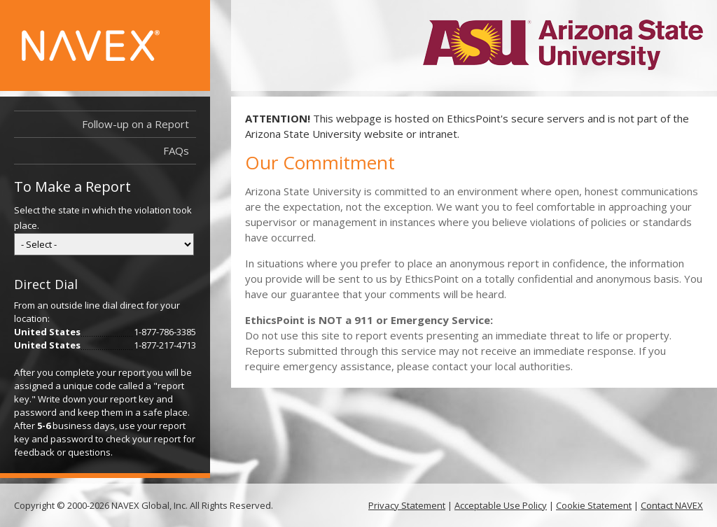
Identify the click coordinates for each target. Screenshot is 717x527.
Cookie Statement (594, 505)
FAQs (176, 150)
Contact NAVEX (672, 505)
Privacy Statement (406, 505)
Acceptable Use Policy (500, 505)
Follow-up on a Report (135, 124)
